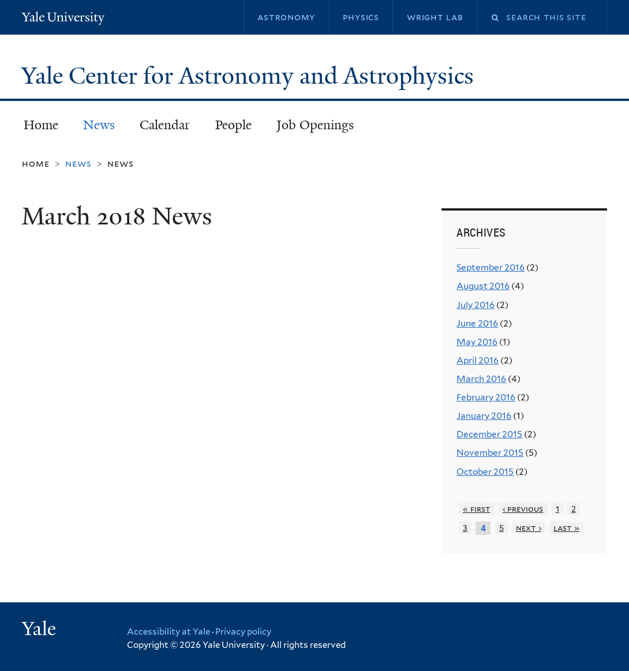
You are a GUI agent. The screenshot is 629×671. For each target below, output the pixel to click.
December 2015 (489, 434)
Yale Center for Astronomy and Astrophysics (250, 75)
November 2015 (489, 452)
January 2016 (483, 415)
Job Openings (315, 125)
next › (528, 528)
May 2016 (476, 341)
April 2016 (477, 360)
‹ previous (523, 508)
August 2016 (483, 285)
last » (566, 528)
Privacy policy (243, 632)
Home (41, 125)
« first (477, 508)
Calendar (165, 125)
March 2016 (481, 378)
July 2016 (475, 304)
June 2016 (477, 323)
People (233, 125)
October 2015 (485, 471)
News (99, 125)
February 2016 (485, 397)
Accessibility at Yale (168, 632)
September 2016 (490, 267)
